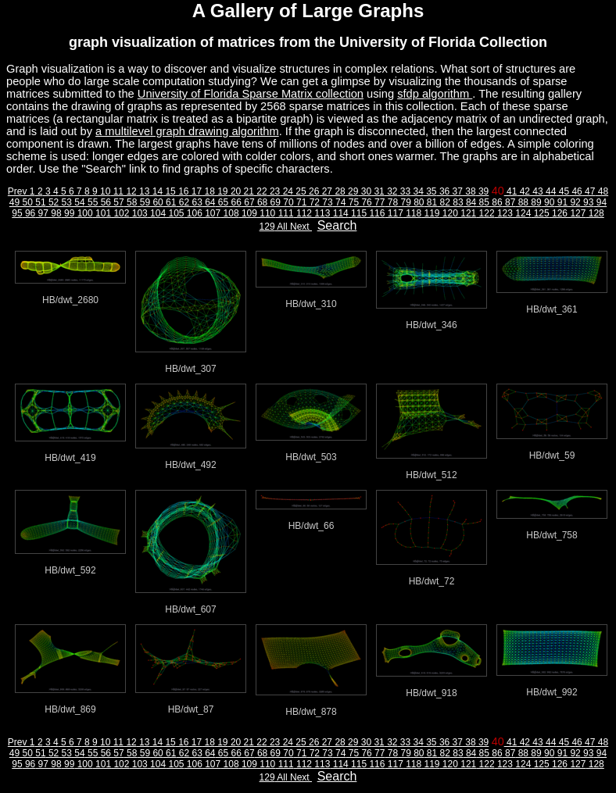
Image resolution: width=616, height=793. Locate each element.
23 (274, 191)
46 (575, 191)
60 (156, 202)
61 (170, 202)
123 (504, 213)
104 (157, 213)
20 (235, 191)
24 (286, 191)
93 (587, 202)
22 (260, 191)
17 (195, 191)
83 (457, 202)
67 (248, 202)
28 (339, 191)
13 (143, 191)
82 (443, 202)
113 (321, 213)
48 (601, 191)
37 (456, 191)
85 (482, 202)
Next (301, 226)
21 (247, 191)
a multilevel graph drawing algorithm (187, 131)
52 (52, 202)
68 (261, 202)
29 (352, 191)
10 (104, 191)
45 (562, 191)
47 (589, 191)
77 (378, 202)
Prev (19, 191)
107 (211, 213)
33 (403, 191)
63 (195, 202)
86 (496, 202)
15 (169, 191)
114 (339, 213)
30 (364, 191)
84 (470, 202)
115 (358, 213)
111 (284, 213)
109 (248, 213)
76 (365, 202)
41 (511, 191)
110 (266, 213)
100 (83, 213)
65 (222, 202)
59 (143, 202)
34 (417, 191)
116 (376, 213)
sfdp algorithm (434, 94)
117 (394, 213)
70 (287, 202)
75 (352, 202)
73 (326, 202)
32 (391, 191)
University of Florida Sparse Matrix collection (251, 94)
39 (482, 191)
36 (443, 191)
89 (535, 202)
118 (412, 213)
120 (449, 213)
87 (509, 202)
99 (68, 213)
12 (130, 191)
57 (117, 202)
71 (300, 202)
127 (577, 213)
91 (561, 202)
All (282, 226)
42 (523, 191)
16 (182, 191)
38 (469, 191)
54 (78, 202)
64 (209, 202)
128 (594, 213)
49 (14, 202)
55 (91, 202)
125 (540, 213)
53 (65, 202)
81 (431, 202)
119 (430, 213)
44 (550, 191)
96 (29, 213)
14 (156, 191)
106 (193, 213)
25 (299, 191)
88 (521, 202)
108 (229, 213)
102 (120, 213)
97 (41, 213)
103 (138, 213)
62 (182, 202)
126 (559, 213)
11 (117, 191)
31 (378, 191)
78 (391, 202)
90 (548, 202)
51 (39, 202)
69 (274, 202)
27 (325, 191)
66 (235, 202)
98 (55, 213)
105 (175, 213)
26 (313, 191)
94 (600, 202)
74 (339, 202)
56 (104, 202)
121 (467, 213)
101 (102, 213)
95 (17, 213)
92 (574, 202)
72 (313, 202)
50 (26, 202)
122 (485, 213)
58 (131, 202)
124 (522, 213)
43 (536, 191)
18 (208, 191)
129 (267, 226)
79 (404, 202)
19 (221, 191)
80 (417, 202)
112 (303, 213)
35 (430, 191)
